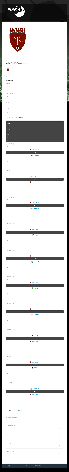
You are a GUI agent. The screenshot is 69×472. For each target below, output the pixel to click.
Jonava (35, 235)
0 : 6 (35, 179)
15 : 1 (35, 206)
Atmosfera (34, 176)
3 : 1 (35, 312)
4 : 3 (35, 285)
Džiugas (35, 335)
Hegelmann (34, 389)
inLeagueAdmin (17, 466)
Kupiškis (35, 368)
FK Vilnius (35, 315)
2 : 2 (35, 338)
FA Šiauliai (35, 155)
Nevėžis (35, 288)
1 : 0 (35, 152)
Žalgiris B (35, 261)
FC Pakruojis (35, 208)
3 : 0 (35, 259)
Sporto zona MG (32, 466)
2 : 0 (35, 365)
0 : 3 (35, 391)
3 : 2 (35, 232)
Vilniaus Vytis (9, 80)
